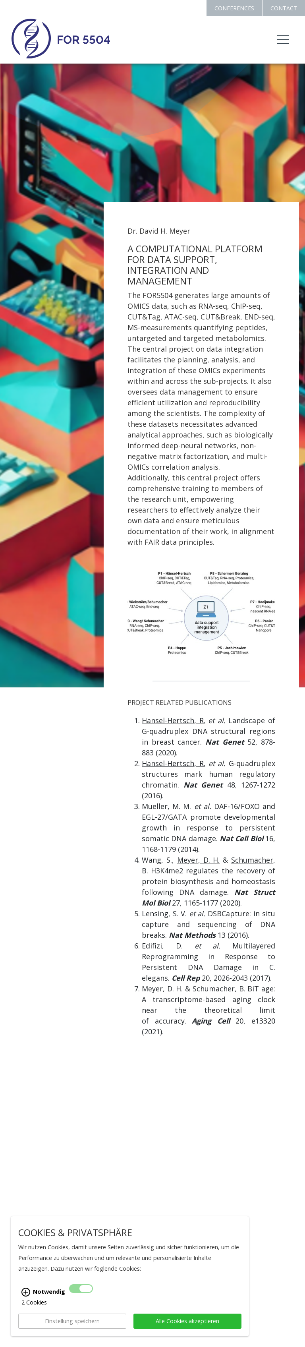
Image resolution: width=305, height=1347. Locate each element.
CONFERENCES (234, 8)
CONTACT (283, 8)
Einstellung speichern (72, 1321)
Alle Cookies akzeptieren (187, 1321)
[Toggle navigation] (283, 40)
